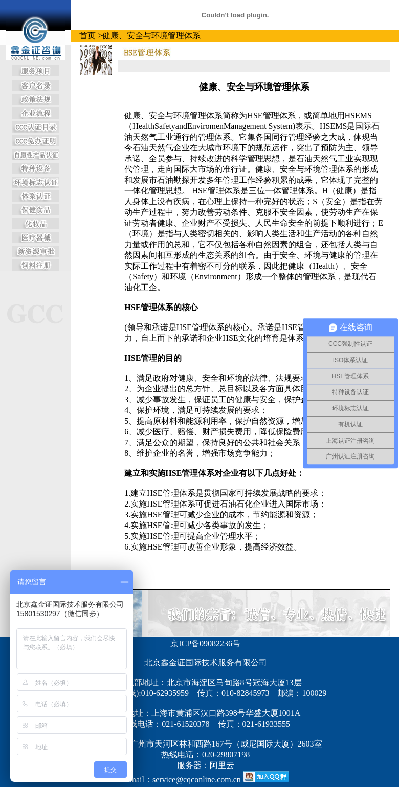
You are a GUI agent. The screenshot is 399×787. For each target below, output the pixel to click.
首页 (87, 35)
